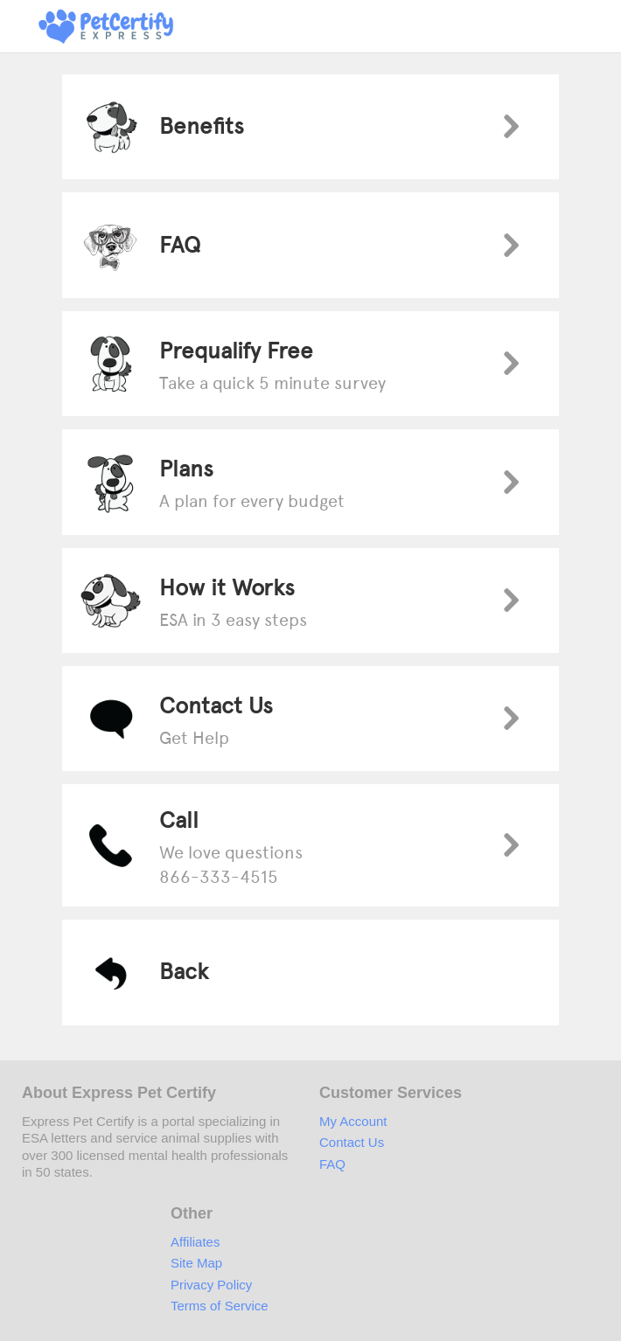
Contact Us (351, 1142)
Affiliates (195, 1241)
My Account (353, 1121)
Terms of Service (220, 1305)
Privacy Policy (211, 1284)
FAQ (332, 1164)
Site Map (196, 1262)
